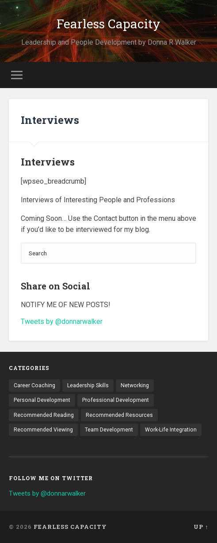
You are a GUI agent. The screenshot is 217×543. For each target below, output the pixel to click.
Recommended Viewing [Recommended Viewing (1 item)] (43, 430)
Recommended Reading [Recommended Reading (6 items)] (44, 415)
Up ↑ (201, 526)
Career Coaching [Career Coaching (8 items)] (34, 385)
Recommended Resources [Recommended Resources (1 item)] (119, 415)
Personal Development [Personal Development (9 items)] (42, 400)
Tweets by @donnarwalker (62, 321)
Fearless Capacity (108, 23)
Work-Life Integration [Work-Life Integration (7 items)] (171, 430)
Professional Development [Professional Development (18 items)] (115, 400)
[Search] (109, 253)
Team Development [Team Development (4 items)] (109, 430)
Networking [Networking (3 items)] (135, 385)
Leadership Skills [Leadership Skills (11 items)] (88, 385)
